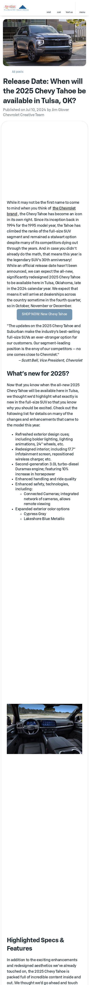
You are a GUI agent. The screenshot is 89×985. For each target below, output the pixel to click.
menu (82, 12)
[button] (49, 8)
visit (49, 12)
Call (59, 12)
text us (69, 12)
